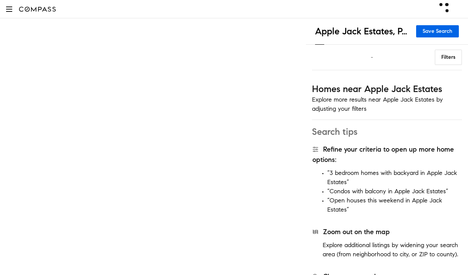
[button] (9, 9)
